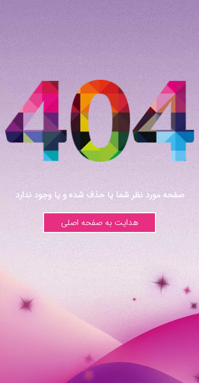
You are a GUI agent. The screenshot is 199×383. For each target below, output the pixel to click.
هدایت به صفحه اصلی (100, 222)
